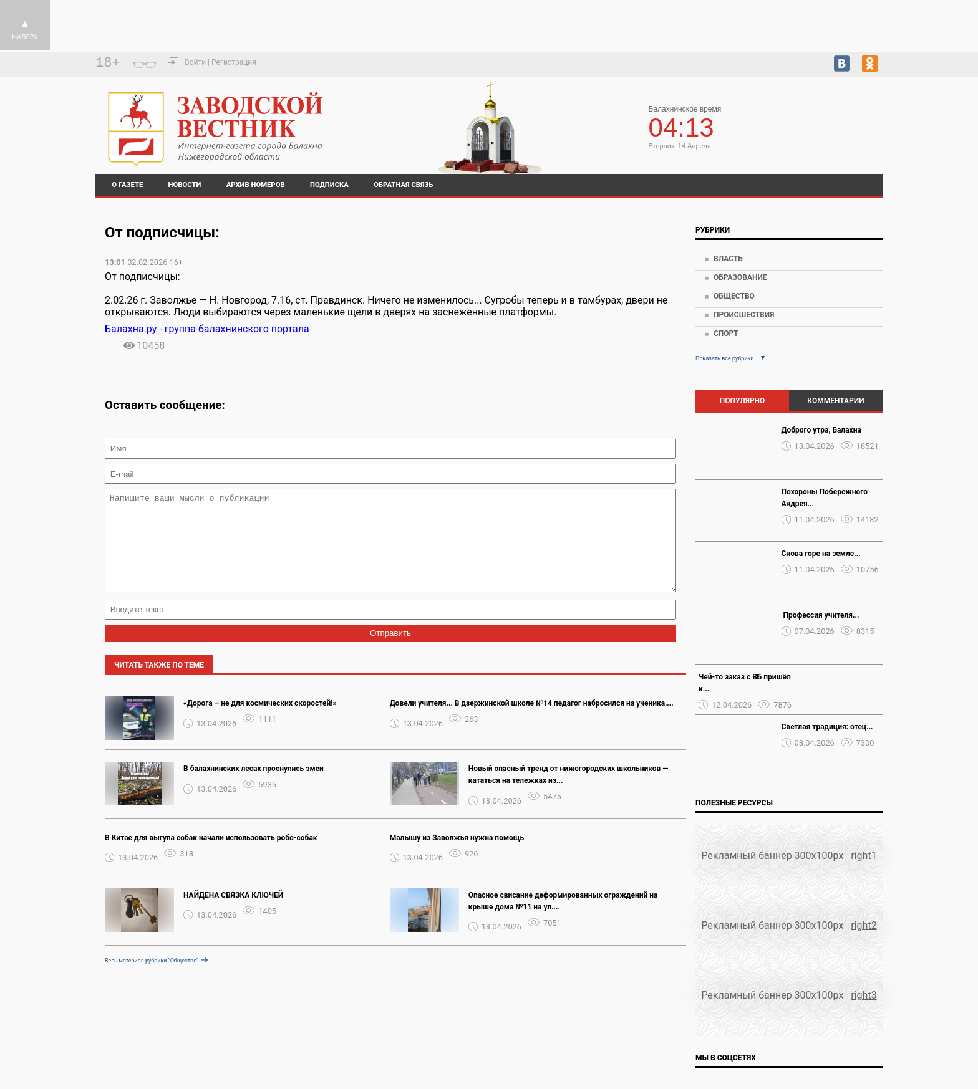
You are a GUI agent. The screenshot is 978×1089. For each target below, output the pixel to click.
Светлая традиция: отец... (827, 726)
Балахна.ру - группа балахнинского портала (207, 329)
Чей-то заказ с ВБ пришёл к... (745, 683)
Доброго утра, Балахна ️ (822, 430)
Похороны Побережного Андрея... (825, 497)
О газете (127, 185)
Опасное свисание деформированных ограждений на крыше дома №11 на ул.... (563, 919)
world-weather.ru (855, 132)
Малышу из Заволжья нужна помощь (457, 856)
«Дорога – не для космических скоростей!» (260, 721)
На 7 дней (855, 121)
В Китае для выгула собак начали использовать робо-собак (211, 856)
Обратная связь (403, 185)
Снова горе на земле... (821, 553)
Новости (184, 185)
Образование (740, 277)
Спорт (726, 333)
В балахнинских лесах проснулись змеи (253, 787)
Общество (734, 296)
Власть (728, 258)
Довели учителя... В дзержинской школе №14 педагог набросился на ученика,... (532, 721)
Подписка (329, 185)
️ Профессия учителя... (820, 615)
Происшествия (744, 314)
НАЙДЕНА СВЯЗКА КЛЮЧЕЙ (233, 913)
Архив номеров (255, 185)
